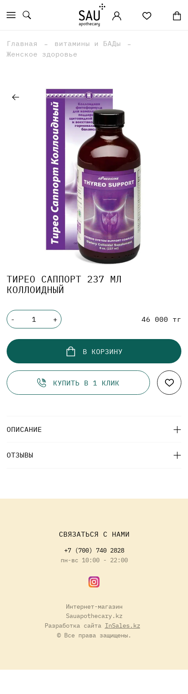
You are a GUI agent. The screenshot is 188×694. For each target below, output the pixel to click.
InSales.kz (122, 625)
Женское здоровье (42, 54)
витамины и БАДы (87, 43)
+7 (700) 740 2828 (94, 550)
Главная (22, 43)
